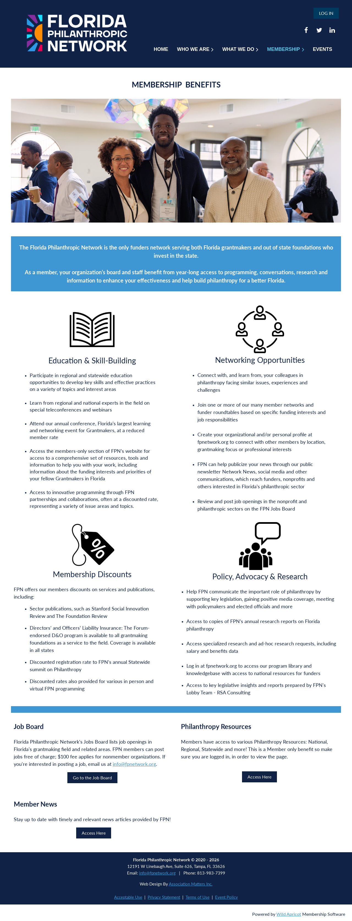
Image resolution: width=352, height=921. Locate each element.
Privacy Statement (164, 897)
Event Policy (226, 897)
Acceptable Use (128, 897)
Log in (326, 13)
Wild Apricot (288, 914)
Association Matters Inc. (191, 883)
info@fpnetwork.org (134, 764)
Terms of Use (198, 897)
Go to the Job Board (92, 777)
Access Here (259, 776)
